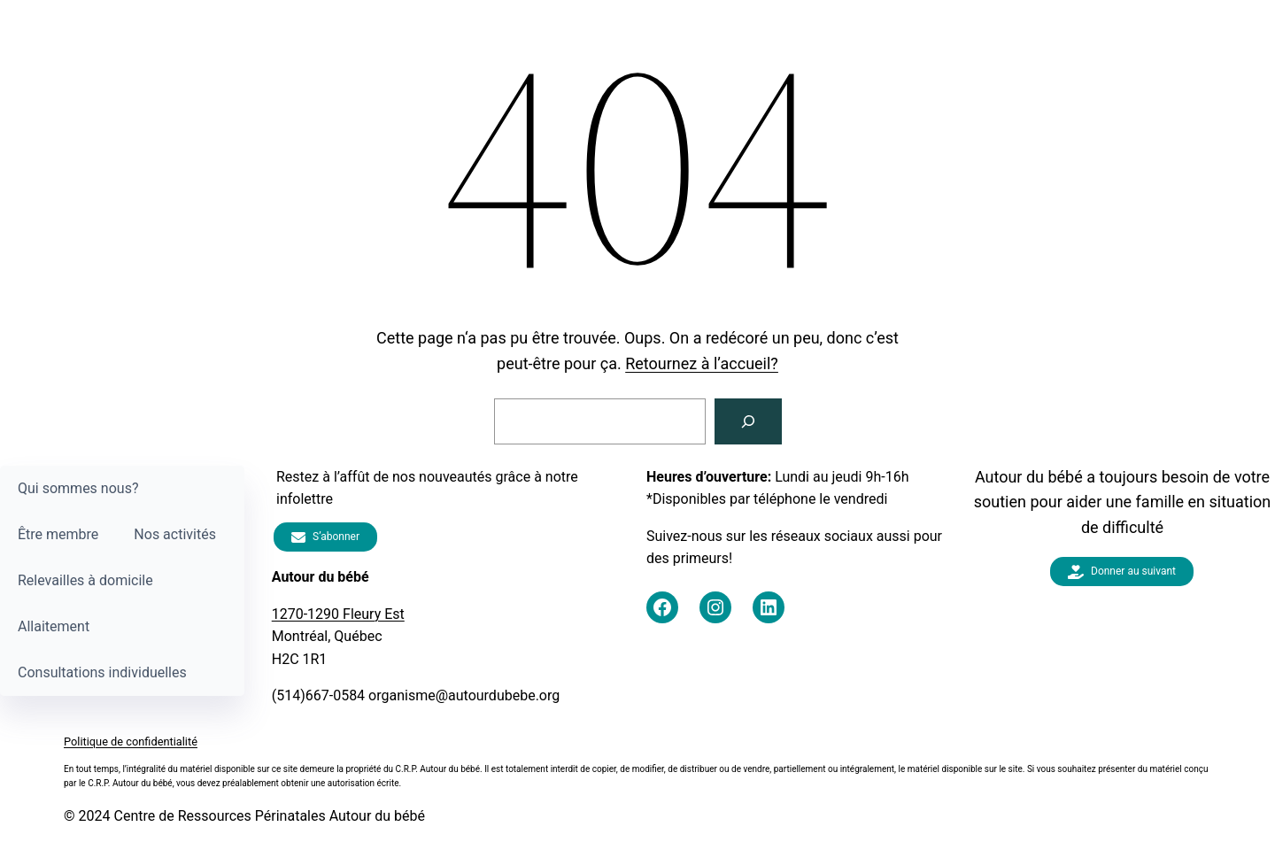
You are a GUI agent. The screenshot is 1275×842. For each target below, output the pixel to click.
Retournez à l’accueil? (701, 363)
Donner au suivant (1122, 572)
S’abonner (325, 536)
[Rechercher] (748, 421)
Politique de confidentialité (130, 741)
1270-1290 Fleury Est (338, 614)
